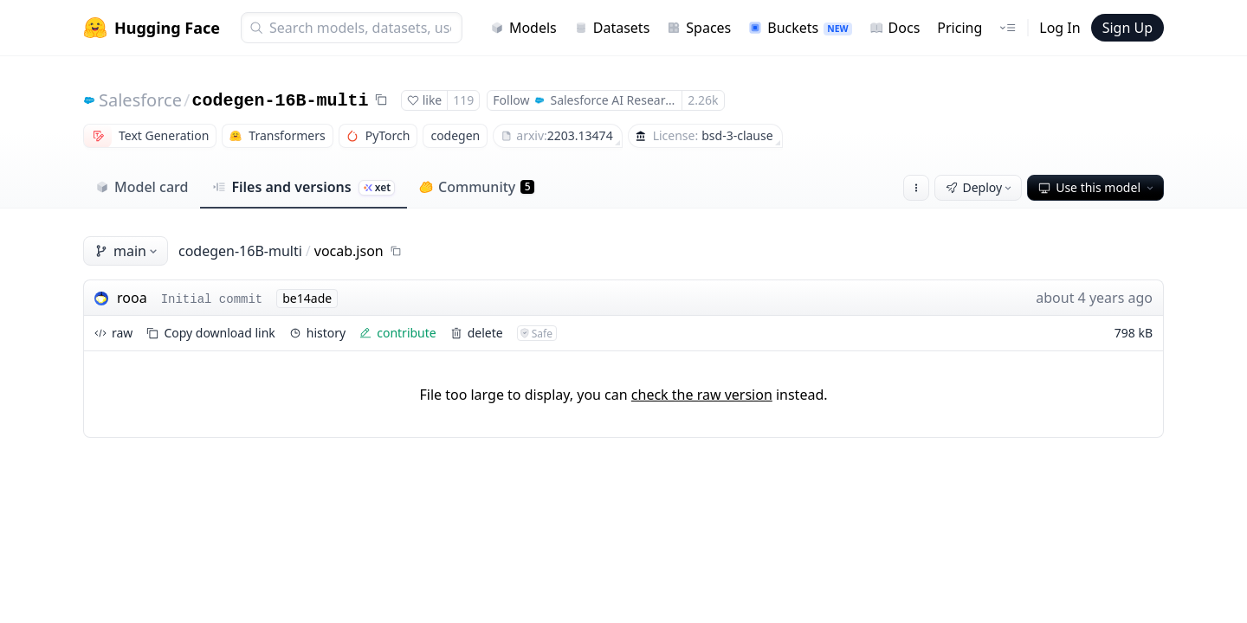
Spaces (699, 27)
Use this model (1097, 187)
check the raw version (701, 394)
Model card (141, 186)
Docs (895, 27)
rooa (132, 297)
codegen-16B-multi (279, 101)
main (127, 250)
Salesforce (140, 100)
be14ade (307, 298)
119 (463, 100)
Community (476, 186)
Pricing (959, 27)
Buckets (799, 27)
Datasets (612, 27)
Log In (1059, 27)
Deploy (980, 187)
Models (523, 27)
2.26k (703, 100)
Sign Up (1127, 27)
